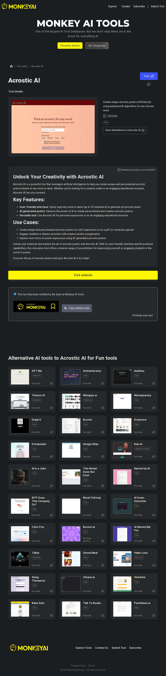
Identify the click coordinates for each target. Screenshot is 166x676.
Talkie (35, 552)
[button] (112, 6)
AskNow (139, 370)
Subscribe (135, 647)
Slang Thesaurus (38, 579)
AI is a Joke (39, 468)
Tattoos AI (38, 395)
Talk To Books (92, 603)
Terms (91, 665)
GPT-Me (37, 370)
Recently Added (70, 45)
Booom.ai (89, 527)
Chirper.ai (89, 577)
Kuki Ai (138, 444)
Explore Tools (84, 647)
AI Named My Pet (142, 528)
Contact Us (101, 647)
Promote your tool (142, 315)
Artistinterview (92, 370)
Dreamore (140, 419)
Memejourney (142, 395)
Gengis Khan (90, 444)
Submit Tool (119, 647)
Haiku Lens (141, 552)
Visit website (83, 275)
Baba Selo (38, 603)
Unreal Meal (90, 552)
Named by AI (142, 468)
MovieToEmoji (92, 497)
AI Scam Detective (140, 499)
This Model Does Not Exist (90, 472)
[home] (19, 6)
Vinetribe (139, 577)
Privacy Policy (78, 665)
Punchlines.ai (142, 603)
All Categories (97, 45)
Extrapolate (39, 444)
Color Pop (38, 527)
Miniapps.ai (90, 395)
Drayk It (36, 419)
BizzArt (87, 419)
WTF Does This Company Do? (41, 501)
